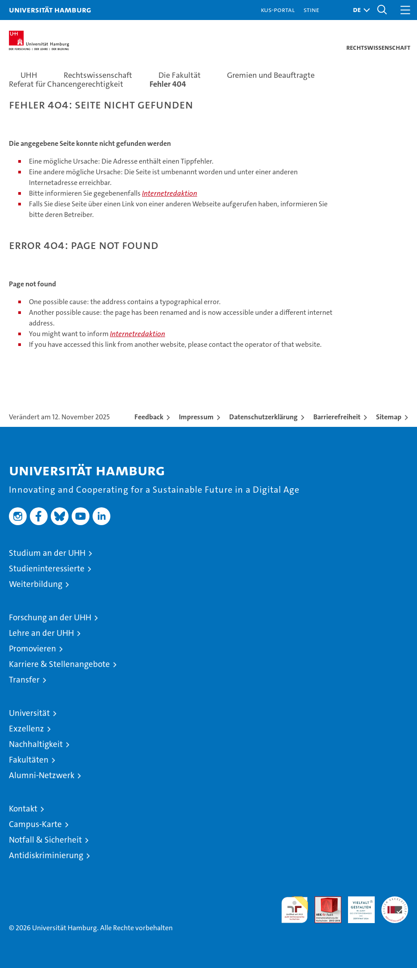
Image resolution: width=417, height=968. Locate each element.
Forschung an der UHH (50, 617)
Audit (323, 901)
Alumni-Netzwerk (41, 775)
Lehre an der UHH (41, 633)
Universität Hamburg (50, 9)
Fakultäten (29, 759)
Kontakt (23, 808)
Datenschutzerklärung (263, 417)
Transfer (24, 679)
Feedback (148, 417)
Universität (29, 713)
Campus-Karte (35, 824)
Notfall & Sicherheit (45, 839)
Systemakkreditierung (394, 901)
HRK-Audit (356, 905)
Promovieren (32, 648)
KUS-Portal (278, 9)
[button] (359, 10)
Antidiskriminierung (46, 855)
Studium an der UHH (47, 552)
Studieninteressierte (47, 568)
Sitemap (388, 417)
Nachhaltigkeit (36, 744)
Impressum (196, 417)
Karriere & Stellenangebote (59, 664)
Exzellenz (26, 728)
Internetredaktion (169, 193)
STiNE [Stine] (311, 9)
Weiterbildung (35, 584)
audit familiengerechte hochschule (294, 909)
